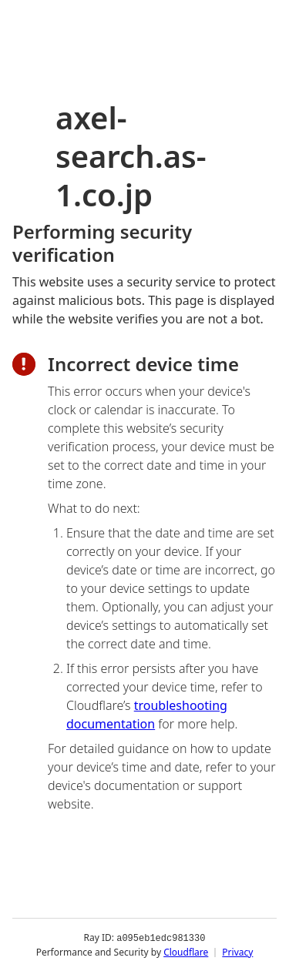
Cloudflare (185, 951)
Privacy (237, 951)
